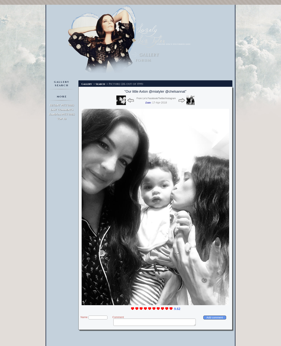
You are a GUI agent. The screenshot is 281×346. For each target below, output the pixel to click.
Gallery (86, 84)
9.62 (177, 309)
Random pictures (62, 114)
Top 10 (61, 119)
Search (100, 84)
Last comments (61, 109)
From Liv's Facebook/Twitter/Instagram (156, 98)
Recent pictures (62, 105)
